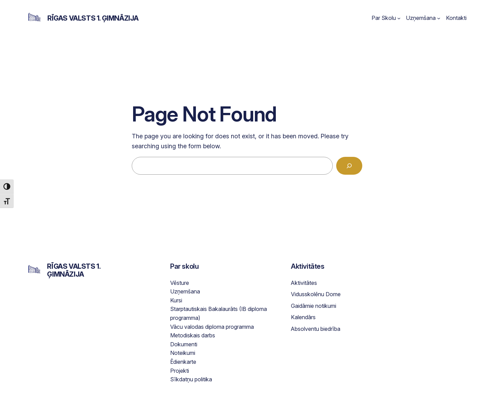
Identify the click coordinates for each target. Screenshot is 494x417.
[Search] (349, 166)
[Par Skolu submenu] (399, 18)
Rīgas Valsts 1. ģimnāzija (93, 18)
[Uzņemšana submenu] (438, 18)
